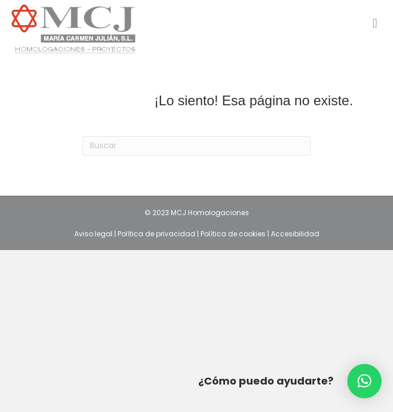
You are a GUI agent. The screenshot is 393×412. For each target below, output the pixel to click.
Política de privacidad (157, 234)
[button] (364, 381)
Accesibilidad (295, 234)
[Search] (196, 146)
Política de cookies (233, 234)
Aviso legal (94, 234)
